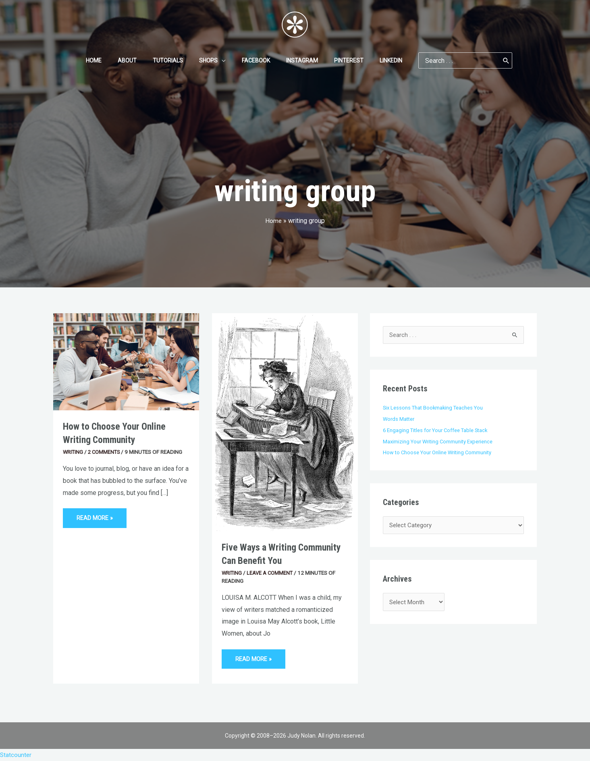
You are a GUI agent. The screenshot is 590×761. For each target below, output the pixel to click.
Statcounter (16, 755)
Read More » (95, 515)
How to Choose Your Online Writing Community (439, 452)
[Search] (486, 60)
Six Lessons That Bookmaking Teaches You (434, 408)
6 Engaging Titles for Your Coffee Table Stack (437, 430)
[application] (224, 60)
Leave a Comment (271, 573)
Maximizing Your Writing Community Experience (440, 441)
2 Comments (106, 452)
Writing (73, 452)
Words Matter (399, 419)
